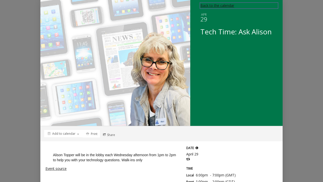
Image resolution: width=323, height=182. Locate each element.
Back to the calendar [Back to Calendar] (217, 5)
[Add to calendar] (63, 133)
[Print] (91, 134)
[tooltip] (197, 147)
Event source (56, 168)
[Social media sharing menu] (108, 135)
